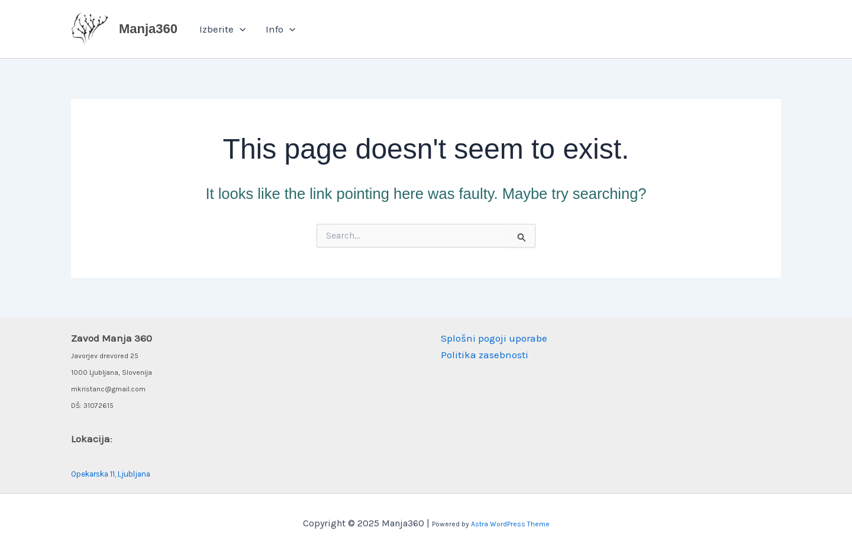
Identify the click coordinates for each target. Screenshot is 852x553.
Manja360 (148, 28)
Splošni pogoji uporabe (494, 338)
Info (280, 29)
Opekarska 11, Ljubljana (110, 474)
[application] (240, 29)
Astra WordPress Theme (510, 524)
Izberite (222, 29)
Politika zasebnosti (484, 355)
